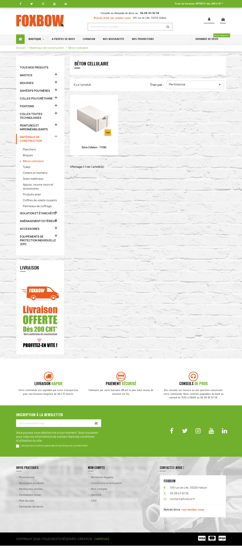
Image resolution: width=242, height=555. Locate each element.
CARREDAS (101, 548)
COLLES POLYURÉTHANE (36, 98)
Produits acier (32, 194)
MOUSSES (27, 83)
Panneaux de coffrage (37, 206)
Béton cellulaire (33, 161)
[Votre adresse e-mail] (59, 432)
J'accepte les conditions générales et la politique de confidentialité (54, 455)
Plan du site (26, 510)
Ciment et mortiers (35, 173)
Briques (28, 155)
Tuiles (26, 167)
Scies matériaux (33, 178)
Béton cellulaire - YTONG (94, 147)
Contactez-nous (30, 504)
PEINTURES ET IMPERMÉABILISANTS (34, 127)
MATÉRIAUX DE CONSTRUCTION (31, 139)
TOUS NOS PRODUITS (34, 67)
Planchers (29, 149)
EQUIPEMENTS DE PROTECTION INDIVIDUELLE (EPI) (38, 240)
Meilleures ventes (31, 498)
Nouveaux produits (31, 492)
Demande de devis (31, 516)
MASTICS (26, 75)
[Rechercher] (126, 26)
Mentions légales (102, 486)
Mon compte (99, 498)
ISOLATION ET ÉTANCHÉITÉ (38, 213)
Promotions (26, 486)
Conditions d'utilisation (106, 492)
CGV (94, 510)
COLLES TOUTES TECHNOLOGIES (31, 116)
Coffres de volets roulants (40, 200)
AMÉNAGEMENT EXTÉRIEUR (38, 221)
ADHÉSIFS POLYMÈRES (35, 90)
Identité (96, 504)
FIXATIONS (27, 106)
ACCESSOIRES (30, 229)
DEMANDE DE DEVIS (206, 39)
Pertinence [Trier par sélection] (195, 84)
